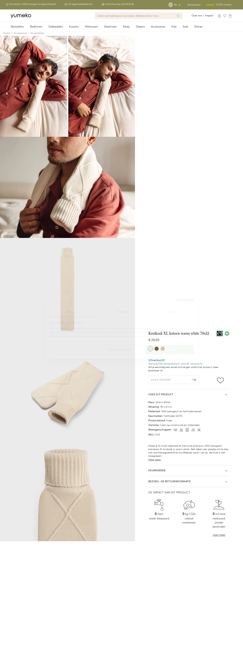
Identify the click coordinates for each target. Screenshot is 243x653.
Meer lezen (154, 459)
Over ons (197, 15)
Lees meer (219, 534)
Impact (209, 15)
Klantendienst (194, 5)
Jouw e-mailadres (161, 380)
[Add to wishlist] (220, 380)
